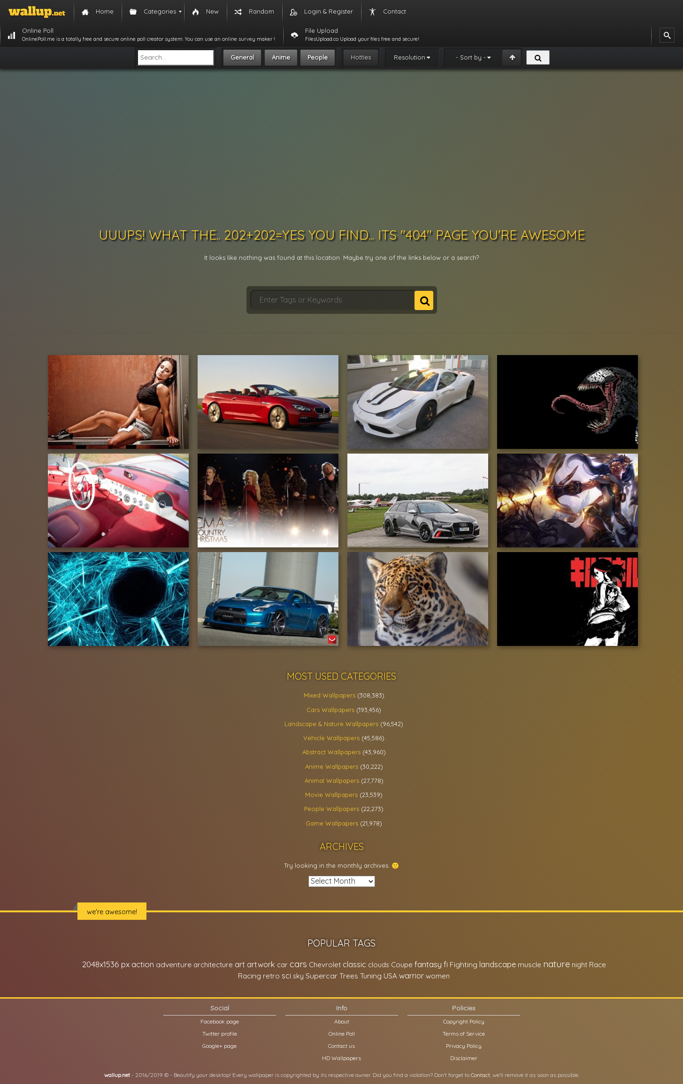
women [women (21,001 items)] (438, 975)
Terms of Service (464, 1033)
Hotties (361, 57)
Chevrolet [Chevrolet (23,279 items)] (325, 964)
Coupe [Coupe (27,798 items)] (402, 964)
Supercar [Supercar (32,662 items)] (322, 975)
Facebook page (219, 1021)
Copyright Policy (463, 1021)
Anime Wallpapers (331, 766)
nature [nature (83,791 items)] (556, 964)
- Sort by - (471, 57)
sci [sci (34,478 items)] (286, 975)
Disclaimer (463, 1057)
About (341, 1021)
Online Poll (342, 1033)
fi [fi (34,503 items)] (446, 964)
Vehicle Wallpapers (331, 738)
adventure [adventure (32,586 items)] (174, 964)
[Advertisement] (341, 148)
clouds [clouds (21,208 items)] (378, 964)
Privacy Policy (464, 1045)
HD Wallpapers (341, 1057)
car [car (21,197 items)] (282, 964)
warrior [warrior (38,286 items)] (411, 975)
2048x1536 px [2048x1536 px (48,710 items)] (106, 964)
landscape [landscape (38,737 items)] (497, 964)
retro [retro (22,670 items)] (271, 975)
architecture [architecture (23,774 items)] (213, 964)
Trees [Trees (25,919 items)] (348, 975)
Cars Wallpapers (330, 709)
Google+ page (219, 1045)
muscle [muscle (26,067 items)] (529, 964)
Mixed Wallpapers (329, 695)
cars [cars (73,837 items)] (298, 964)
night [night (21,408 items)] (579, 964)
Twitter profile (219, 1033)
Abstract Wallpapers (331, 752)
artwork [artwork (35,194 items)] (261, 964)
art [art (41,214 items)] (240, 964)
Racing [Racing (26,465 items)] (249, 975)
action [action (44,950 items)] (142, 964)
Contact (480, 1074)
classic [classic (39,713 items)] (354, 964)
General (242, 57)
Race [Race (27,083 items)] (597, 964)
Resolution (409, 57)
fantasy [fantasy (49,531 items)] (428, 964)
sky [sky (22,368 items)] (298, 975)
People (317, 57)
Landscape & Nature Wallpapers (331, 724)
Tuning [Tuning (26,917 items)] (371, 975)
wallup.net (117, 1074)
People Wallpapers (331, 808)
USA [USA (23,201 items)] (390, 975)
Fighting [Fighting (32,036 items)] (463, 964)
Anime (281, 57)
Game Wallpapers (332, 823)
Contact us (341, 1045)
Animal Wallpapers (332, 780)
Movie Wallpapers (331, 794)
